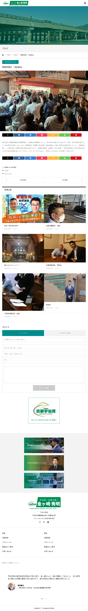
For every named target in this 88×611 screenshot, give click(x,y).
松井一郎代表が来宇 (11, 226)
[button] (4, 584)
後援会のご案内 (7, 547)
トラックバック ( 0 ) (64, 333)
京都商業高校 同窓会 (54, 265)
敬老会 (48, 305)
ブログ (14, 62)
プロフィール (6, 542)
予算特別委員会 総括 (12, 313)
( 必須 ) (13, 347)
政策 (3, 533)
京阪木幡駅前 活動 (53, 226)
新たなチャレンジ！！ (12, 265)
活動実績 (5, 538)
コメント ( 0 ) (23, 333)
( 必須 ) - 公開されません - (13, 353)
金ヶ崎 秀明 (12, 167)
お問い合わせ (6, 551)
